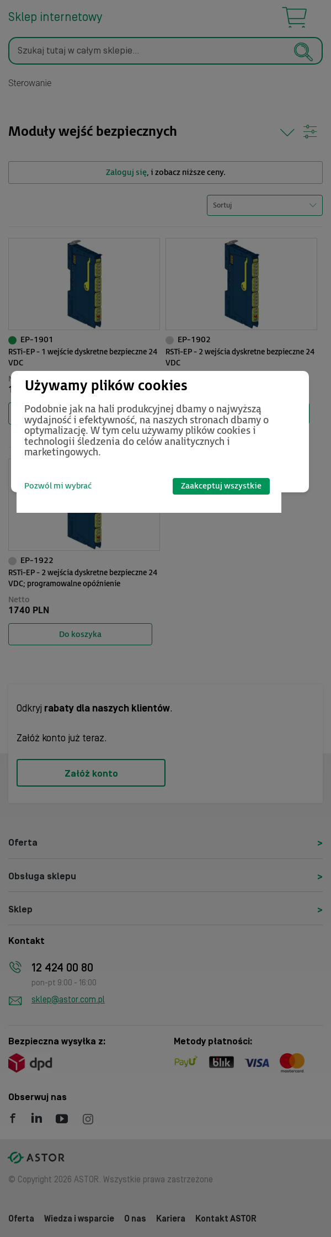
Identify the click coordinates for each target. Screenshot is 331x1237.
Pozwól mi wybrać (58, 486)
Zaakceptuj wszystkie (221, 486)
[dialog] (160, 431)
